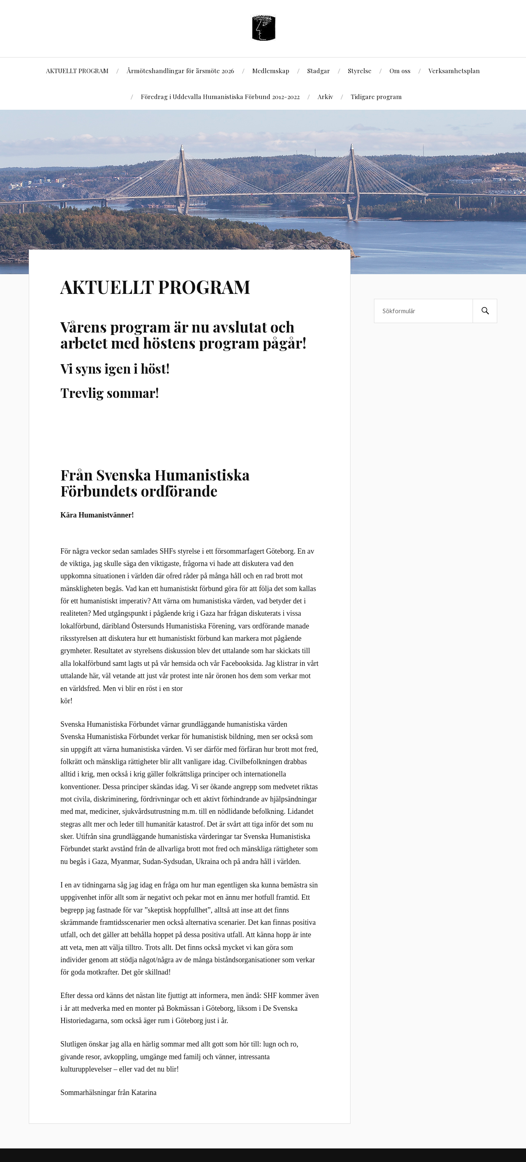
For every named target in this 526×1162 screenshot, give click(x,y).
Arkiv (325, 96)
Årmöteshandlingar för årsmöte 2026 (180, 70)
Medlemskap (270, 70)
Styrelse (359, 70)
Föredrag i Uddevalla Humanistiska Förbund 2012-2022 (220, 96)
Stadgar (318, 70)
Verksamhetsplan (454, 70)
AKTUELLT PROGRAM (77, 70)
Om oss (400, 70)
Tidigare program (376, 96)
